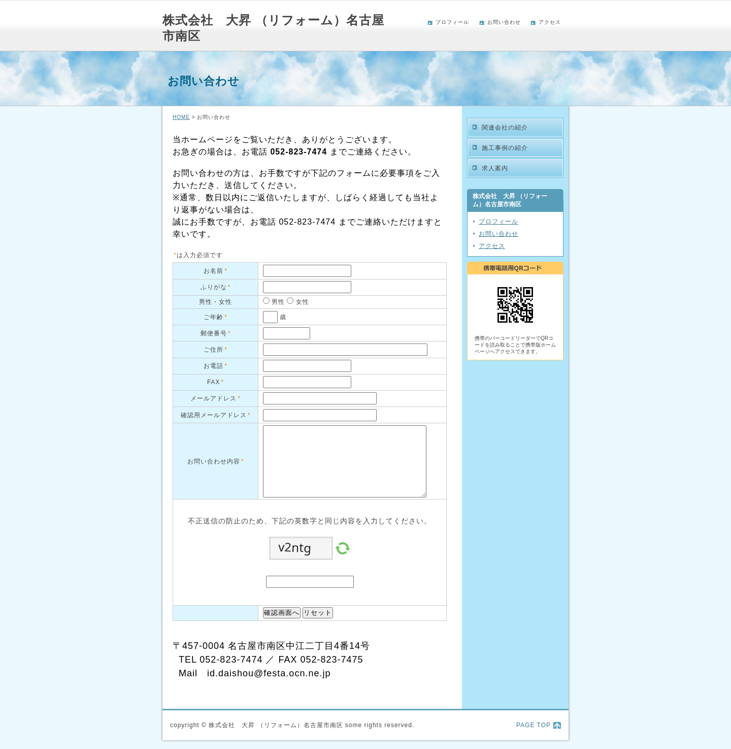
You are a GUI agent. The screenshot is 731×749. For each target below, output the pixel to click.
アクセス (550, 22)
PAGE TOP (533, 725)
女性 (301, 301)
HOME (181, 117)
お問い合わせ (504, 22)
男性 (277, 301)
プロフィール (452, 22)
